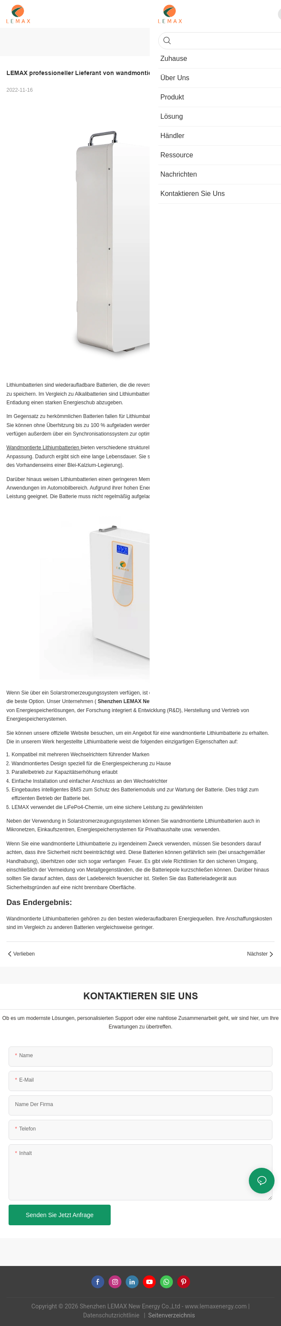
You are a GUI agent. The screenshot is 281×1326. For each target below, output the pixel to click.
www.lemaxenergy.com (216, 1306)
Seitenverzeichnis (172, 1315)
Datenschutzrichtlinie (112, 1315)
